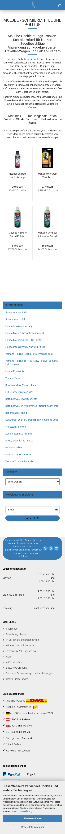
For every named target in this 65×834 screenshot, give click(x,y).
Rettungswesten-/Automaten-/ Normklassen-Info (31, 406)
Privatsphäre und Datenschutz (22, 639)
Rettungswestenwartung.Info (21, 399)
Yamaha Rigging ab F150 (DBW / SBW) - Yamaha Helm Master (31, 362)
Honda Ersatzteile (14, 371)
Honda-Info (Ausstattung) (19, 326)
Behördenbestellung (16, 412)
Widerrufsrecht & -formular (20, 645)
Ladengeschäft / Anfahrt (18, 433)
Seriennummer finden (16, 312)
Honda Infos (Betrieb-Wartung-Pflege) (25, 347)
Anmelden (32, 518)
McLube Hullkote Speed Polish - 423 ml (17, 234)
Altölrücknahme (14, 662)
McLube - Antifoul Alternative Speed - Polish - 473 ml (47, 234)
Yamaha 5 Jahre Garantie (19, 461)
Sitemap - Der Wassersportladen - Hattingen (29, 673)
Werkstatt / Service (15, 426)
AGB (8, 656)
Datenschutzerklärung (21, 811)
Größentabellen (13, 447)
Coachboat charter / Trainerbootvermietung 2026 (31, 419)
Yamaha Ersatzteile (15, 378)
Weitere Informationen (33, 827)
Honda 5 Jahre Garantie (18, 454)
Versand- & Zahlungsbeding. (21, 651)
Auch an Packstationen (22, 707)
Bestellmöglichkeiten (17, 634)
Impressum (12, 628)
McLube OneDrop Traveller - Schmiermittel (47, 175)
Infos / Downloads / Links (19, 440)
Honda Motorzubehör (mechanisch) (24, 333)
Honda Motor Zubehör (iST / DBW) (23, 340)
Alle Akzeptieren (32, 818)
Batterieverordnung (16, 667)
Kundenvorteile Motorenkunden (22, 385)
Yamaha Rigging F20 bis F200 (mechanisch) (29, 353)
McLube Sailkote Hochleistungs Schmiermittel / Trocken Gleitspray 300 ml (17, 175)
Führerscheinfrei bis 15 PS (19, 392)
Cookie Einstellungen (17, 679)
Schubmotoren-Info (15, 319)
